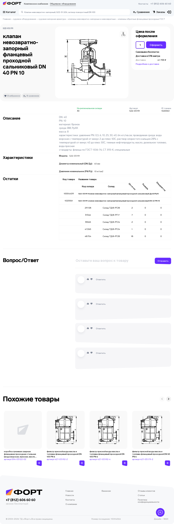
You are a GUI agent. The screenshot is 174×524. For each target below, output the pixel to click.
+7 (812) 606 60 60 (160, 3)
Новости (70, 495)
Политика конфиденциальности (148, 501)
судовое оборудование (24, 19)
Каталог (9, 12)
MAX (165, 519)
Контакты (143, 4)
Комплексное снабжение (36, 4)
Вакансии (106, 491)
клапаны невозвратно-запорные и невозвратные (92, 19)
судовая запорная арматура (52, 19)
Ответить (101, 279)
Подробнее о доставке (147, 64)
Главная (7, 19)
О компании (71, 504)
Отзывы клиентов (146, 491)
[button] (123, 34)
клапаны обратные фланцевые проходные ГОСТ (141, 19)
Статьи (141, 495)
